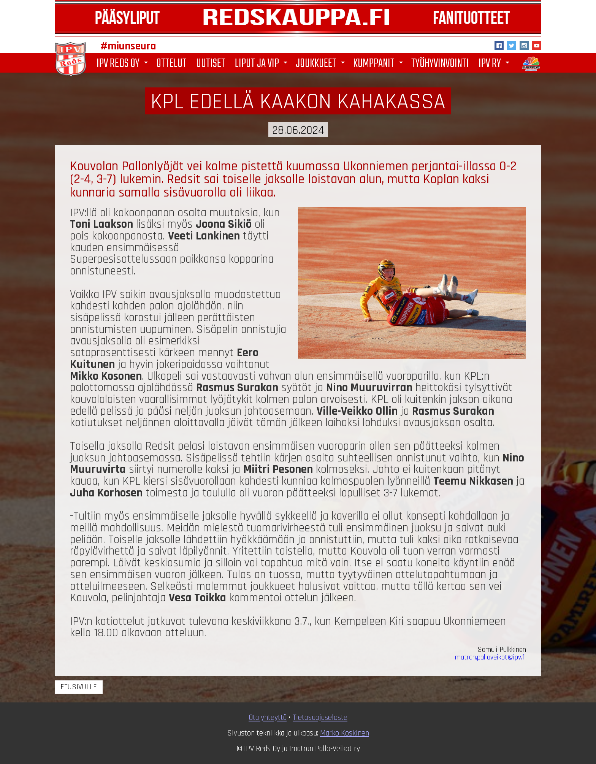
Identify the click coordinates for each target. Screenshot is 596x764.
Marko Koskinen (344, 733)
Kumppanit (379, 63)
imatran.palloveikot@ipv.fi (489, 657)
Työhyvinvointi (440, 63)
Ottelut (171, 63)
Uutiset (210, 63)
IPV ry (495, 63)
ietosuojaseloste (321, 718)
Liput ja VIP (262, 63)
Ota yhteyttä (268, 718)
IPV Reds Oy (124, 63)
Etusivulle (78, 687)
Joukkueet (321, 63)
